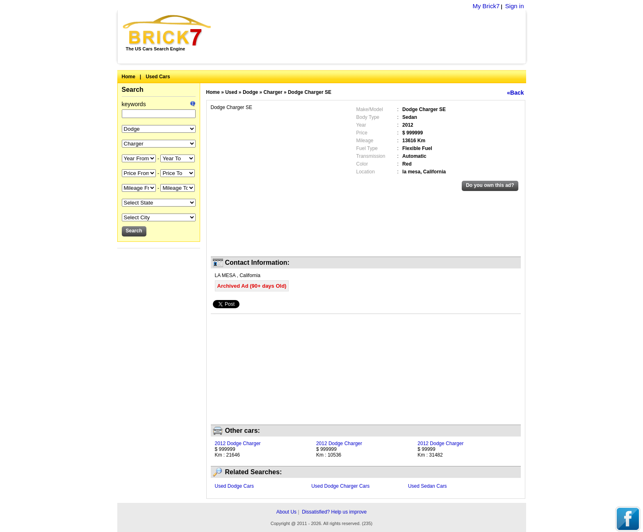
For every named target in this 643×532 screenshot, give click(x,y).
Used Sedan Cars (427, 486)
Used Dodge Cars (234, 486)
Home (128, 77)
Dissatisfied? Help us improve (334, 512)
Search (133, 89)
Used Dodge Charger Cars (340, 486)
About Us (286, 512)
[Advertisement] (373, 36)
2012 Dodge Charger (238, 443)
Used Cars (158, 77)
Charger (273, 92)
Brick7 (167, 30)
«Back (515, 92)
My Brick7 (485, 5)
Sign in (514, 5)
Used (231, 92)
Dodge (250, 92)
